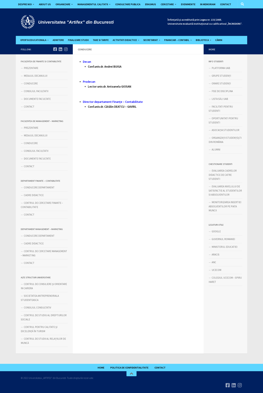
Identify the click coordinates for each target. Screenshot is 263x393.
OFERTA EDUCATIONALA (33, 40)
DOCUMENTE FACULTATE (37, 98)
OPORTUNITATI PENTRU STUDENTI (223, 120)
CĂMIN (218, 40)
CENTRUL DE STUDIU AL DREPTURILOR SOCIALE (44, 317)
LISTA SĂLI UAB (220, 98)
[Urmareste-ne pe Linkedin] (60, 49)
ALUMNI (216, 149)
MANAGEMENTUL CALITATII (92, 4)
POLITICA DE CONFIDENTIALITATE (129, 367)
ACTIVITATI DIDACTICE (125, 40)
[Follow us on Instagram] (66, 49)
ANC (214, 262)
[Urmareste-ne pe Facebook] (55, 49)
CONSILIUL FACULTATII (36, 91)
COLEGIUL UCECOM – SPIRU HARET (225, 279)
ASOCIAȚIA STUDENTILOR (225, 130)
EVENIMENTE (188, 4)
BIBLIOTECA (202, 40)
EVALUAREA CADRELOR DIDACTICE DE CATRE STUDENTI (223, 174)
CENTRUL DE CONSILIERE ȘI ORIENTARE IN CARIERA (44, 286)
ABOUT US (45, 4)
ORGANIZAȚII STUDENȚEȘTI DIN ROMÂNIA (225, 140)
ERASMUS (150, 4)
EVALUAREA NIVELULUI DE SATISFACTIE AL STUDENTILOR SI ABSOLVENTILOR (225, 190)
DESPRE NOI (25, 4)
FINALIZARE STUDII (78, 40)
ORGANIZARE (63, 4)
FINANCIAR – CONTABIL (176, 40)
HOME (101, 367)
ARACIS (215, 254)
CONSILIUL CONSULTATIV (37, 307)
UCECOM (216, 270)
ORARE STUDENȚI (221, 83)
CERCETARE (167, 4)
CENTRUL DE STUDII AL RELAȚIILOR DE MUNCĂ (43, 341)
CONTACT (225, 4)
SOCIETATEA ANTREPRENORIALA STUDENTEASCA (40, 298)
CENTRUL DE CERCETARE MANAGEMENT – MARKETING (44, 253)
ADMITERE (58, 40)
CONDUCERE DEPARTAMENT (39, 187)
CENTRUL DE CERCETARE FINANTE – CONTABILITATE (42, 205)
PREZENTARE (31, 68)
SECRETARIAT (150, 40)
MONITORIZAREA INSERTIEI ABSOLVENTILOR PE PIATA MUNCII (225, 206)
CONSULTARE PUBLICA (127, 4)
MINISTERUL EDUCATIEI (224, 246)
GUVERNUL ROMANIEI (223, 239)
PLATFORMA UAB (221, 68)
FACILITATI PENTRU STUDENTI (221, 108)
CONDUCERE (31, 83)
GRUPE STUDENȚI (221, 75)
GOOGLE (216, 231)
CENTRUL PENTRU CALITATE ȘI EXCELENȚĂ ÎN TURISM (39, 329)
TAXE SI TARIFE (101, 40)
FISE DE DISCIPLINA (222, 91)
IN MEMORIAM (207, 4)
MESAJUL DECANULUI (35, 75)
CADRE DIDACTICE (34, 195)
